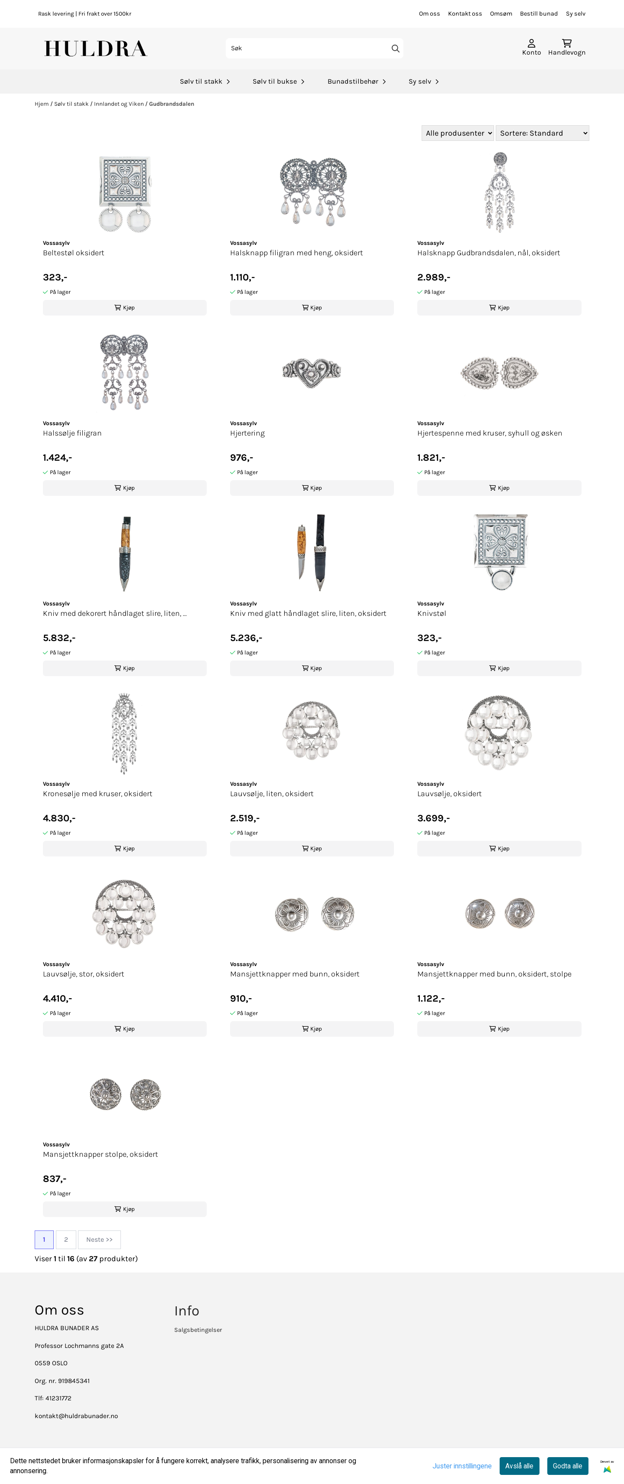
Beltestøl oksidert (73, 252)
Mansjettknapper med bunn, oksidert (295, 974)
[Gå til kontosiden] (532, 48)
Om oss (429, 13)
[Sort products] (542, 133)
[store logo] (97, 49)
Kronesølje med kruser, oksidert (98, 793)
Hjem (42, 104)
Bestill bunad (539, 13)
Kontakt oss (465, 13)
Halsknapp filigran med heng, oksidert (296, 252)
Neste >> (99, 1239)
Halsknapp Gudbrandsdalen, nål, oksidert (488, 252)
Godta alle (567, 1466)
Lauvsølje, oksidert (449, 793)
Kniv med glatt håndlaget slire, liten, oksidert (308, 613)
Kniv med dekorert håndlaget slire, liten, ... (115, 613)
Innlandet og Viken (119, 104)
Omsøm (501, 13)
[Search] (396, 48)
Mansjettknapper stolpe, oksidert (100, 1154)
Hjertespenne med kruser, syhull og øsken (489, 433)
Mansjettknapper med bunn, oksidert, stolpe (494, 974)
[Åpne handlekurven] (567, 48)
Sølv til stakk (72, 104)
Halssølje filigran (72, 433)
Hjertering (247, 433)
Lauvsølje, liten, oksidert (272, 793)
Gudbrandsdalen (171, 104)
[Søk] (315, 48)
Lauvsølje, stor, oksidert (83, 974)
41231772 (59, 1398)
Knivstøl (431, 613)
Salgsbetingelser (198, 1330)
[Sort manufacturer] (458, 133)
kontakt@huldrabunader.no (76, 1416)
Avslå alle (519, 1466)
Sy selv (575, 13)
